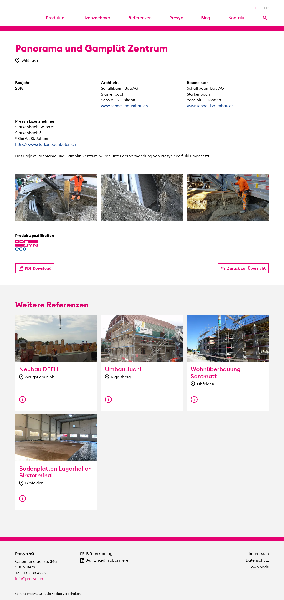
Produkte (55, 17)
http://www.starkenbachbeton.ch (45, 144)
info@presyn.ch (29, 578)
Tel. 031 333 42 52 (30, 572)
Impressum (259, 553)
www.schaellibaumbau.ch (124, 105)
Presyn (176, 17)
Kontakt (236, 17)
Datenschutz (257, 560)
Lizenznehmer (96, 17)
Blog (205, 17)
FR (266, 7)
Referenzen (140, 17)
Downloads (258, 567)
